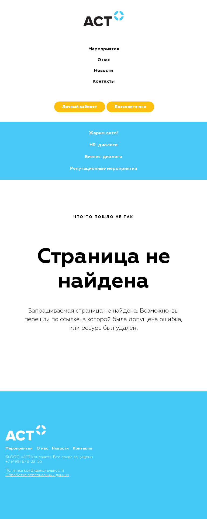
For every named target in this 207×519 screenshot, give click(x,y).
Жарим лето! (103, 133)
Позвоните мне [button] (130, 106)
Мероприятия (103, 49)
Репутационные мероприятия (103, 168)
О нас (104, 59)
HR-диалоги (103, 145)
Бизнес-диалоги (103, 156)
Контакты (104, 81)
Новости (103, 70)
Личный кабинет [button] (79, 106)
